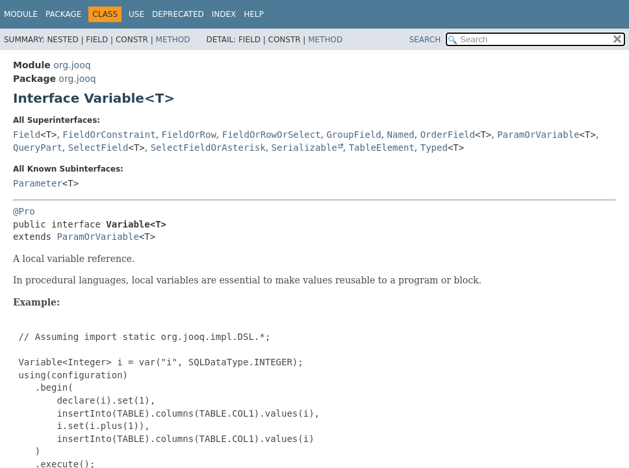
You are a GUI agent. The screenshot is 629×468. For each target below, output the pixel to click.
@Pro (24, 211)
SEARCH (425, 39)
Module (21, 14)
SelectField (98, 147)
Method (173, 39)
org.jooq (71, 65)
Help (254, 14)
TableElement (382, 147)
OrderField (447, 134)
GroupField (353, 134)
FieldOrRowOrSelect (271, 134)
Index (224, 14)
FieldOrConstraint (108, 134)
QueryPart (37, 147)
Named (401, 134)
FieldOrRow (189, 134)
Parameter (37, 183)
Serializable (304, 147)
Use (136, 14)
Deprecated (178, 14)
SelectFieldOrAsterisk (208, 147)
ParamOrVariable (538, 134)
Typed (434, 147)
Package (63, 14)
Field (26, 134)
